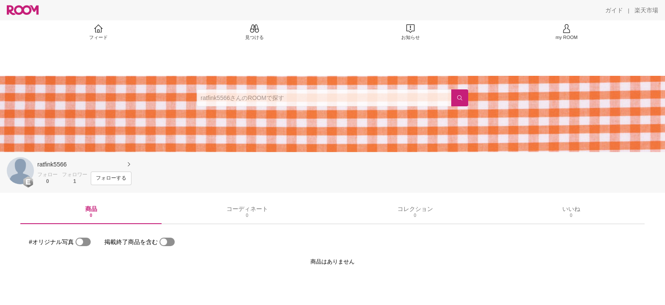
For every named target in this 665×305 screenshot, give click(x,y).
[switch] (83, 242)
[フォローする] (111, 178)
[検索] (459, 97)
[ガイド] (614, 10)
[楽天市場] (646, 10)
